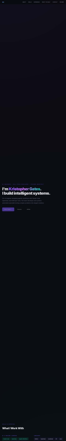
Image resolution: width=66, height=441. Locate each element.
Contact (55, 2)
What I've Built (46, 2)
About (24, 2)
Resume (62, 2)
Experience (37, 2)
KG (3, 2)
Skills (30, 2)
